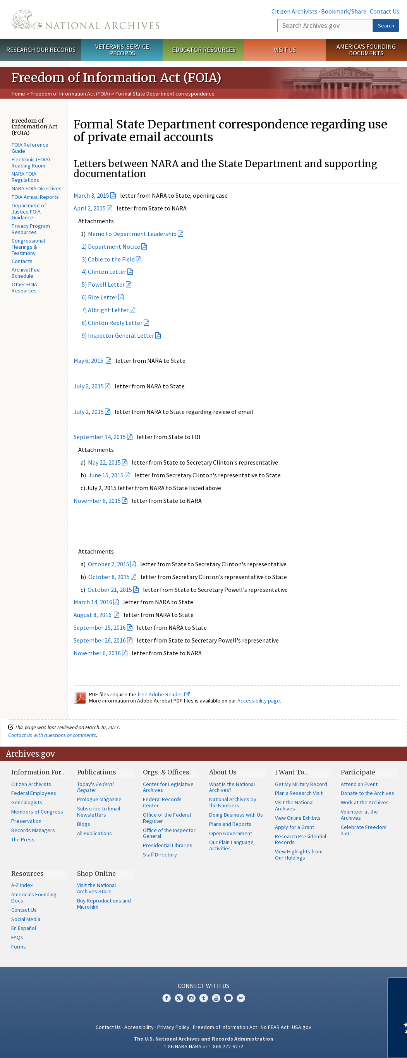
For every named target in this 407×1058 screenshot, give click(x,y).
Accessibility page (258, 700)
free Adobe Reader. (163, 694)
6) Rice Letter (95, 297)
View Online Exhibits (298, 817)
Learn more (338, 1044)
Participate (358, 772)
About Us (223, 772)
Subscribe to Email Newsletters (98, 811)
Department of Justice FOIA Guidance (29, 211)
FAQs (17, 937)
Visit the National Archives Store (96, 888)
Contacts (22, 261)
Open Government (230, 833)
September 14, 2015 (100, 437)
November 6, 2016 (97, 653)
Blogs (83, 823)
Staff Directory (160, 854)
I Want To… (292, 772)
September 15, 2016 (100, 627)
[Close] (398, 986)
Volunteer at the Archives (359, 814)
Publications (96, 772)
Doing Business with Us (236, 814)
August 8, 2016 (93, 615)
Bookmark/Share (343, 11)
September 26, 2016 (100, 640)
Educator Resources (203, 49)
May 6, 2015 (89, 360)
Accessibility (139, 1027)
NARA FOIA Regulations (25, 176)
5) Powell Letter (99, 284)
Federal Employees (33, 793)
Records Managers (33, 830)
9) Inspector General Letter (114, 335)
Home (18, 93)
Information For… (38, 772)
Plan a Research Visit (299, 793)
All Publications (94, 833)
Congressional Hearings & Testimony (28, 246)
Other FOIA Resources (24, 287)
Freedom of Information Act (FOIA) (70, 93)
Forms (18, 946)
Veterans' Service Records (122, 50)
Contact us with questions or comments (52, 735)
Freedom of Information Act (225, 1027)
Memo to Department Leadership (132, 234)
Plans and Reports (230, 823)
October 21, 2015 (110, 589)
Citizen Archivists (294, 11)
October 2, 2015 (108, 564)
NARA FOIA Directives (37, 188)
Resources (27, 873)
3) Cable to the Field (104, 259)
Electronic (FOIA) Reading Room (31, 162)
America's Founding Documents (366, 50)
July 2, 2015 (89, 386)
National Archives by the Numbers (232, 802)
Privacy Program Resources (31, 229)
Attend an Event (359, 784)
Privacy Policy (173, 1027)
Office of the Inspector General (169, 833)
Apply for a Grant (294, 827)
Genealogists (26, 802)
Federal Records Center (162, 802)
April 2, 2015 (90, 208)
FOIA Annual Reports (35, 196)
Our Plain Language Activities (231, 845)
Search (386, 25)
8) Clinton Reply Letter (108, 322)
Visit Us (285, 49)
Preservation (26, 820)
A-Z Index (22, 885)
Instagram (191, 998)
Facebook (166, 998)
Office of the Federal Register (167, 817)
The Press (22, 839)
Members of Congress (37, 811)
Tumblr (203, 998)
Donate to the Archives (367, 793)
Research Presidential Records (300, 839)
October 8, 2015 (109, 577)
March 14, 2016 (93, 602)
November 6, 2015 (97, 500)
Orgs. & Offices (166, 772)
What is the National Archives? (232, 787)
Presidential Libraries (167, 845)
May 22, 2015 (104, 462)
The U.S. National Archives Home (85, 19)
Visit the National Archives (294, 805)
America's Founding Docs (34, 897)
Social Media (25, 919)
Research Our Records (41, 49)
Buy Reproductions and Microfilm (104, 903)
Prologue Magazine (99, 799)
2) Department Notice (107, 246)
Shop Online (96, 873)
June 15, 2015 (106, 475)
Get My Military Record (301, 784)
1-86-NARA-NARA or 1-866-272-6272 (203, 1046)
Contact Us (384, 11)
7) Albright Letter (101, 310)
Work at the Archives (365, 802)
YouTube (216, 998)
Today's (95, 787)
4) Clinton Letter (100, 271)
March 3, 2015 (91, 195)
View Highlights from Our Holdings (299, 854)
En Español (23, 928)
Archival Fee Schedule (26, 272)
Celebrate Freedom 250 (363, 830)
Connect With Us (203, 986)
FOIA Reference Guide (30, 147)
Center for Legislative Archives (168, 787)
